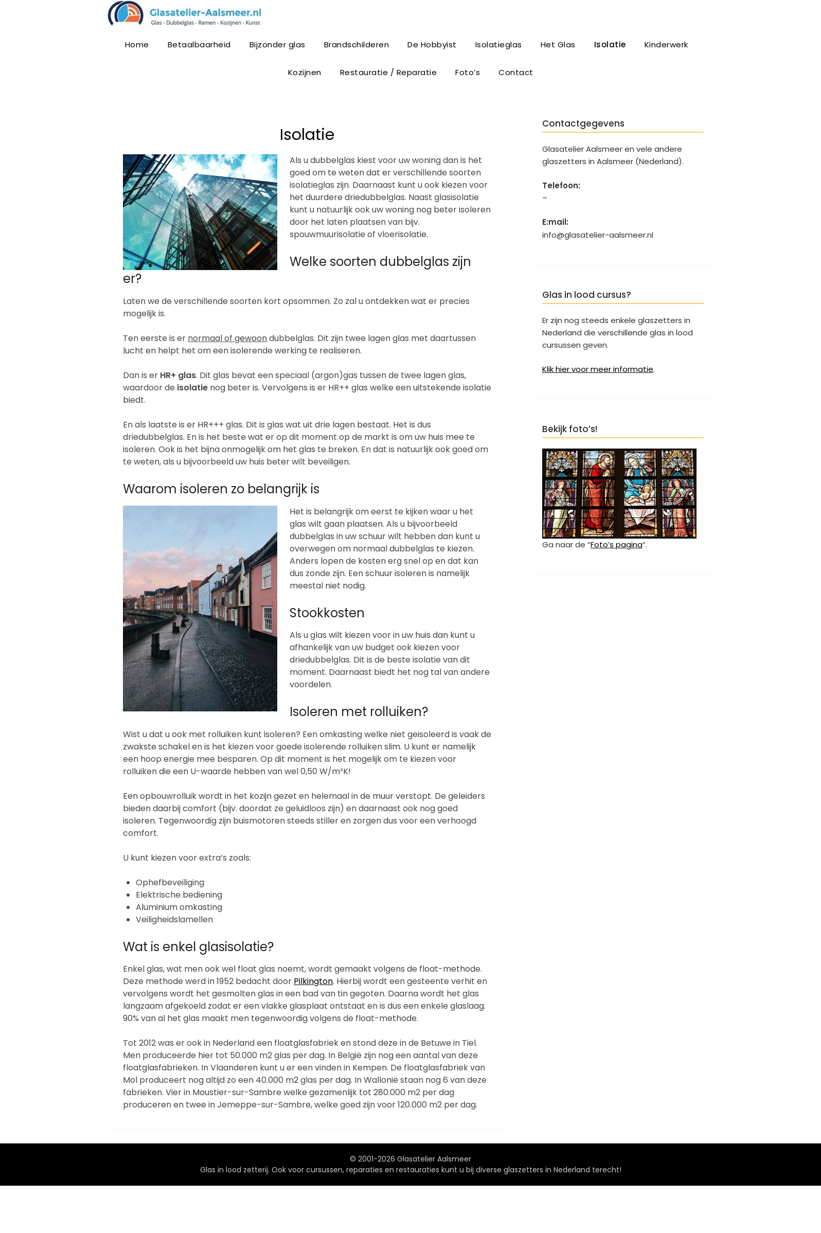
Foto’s (467, 72)
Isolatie (610, 44)
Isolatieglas (498, 44)
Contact (515, 72)
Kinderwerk (666, 44)
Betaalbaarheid (199, 44)
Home (137, 44)
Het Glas (558, 44)
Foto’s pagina (616, 544)
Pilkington (313, 981)
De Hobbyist (432, 44)
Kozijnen (305, 72)
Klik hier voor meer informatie (597, 369)
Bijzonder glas (277, 44)
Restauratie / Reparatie (388, 72)
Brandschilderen (356, 44)
